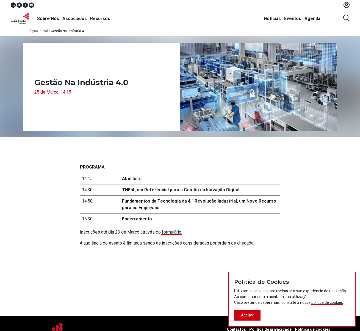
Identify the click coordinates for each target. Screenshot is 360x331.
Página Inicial (37, 31)
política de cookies (327, 302)
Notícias (272, 18)
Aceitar (247, 315)
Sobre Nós (48, 18)
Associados (74, 18)
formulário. (171, 232)
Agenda (312, 18)
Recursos (100, 18)
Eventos (292, 18)
